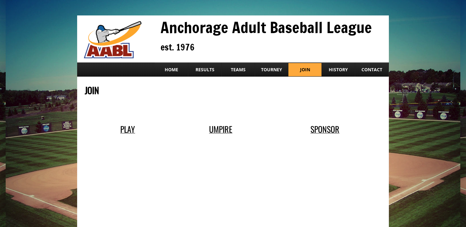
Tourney (271, 70)
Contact (371, 70)
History (338, 70)
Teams (238, 70)
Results (205, 70)
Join (305, 70)
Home (171, 70)
